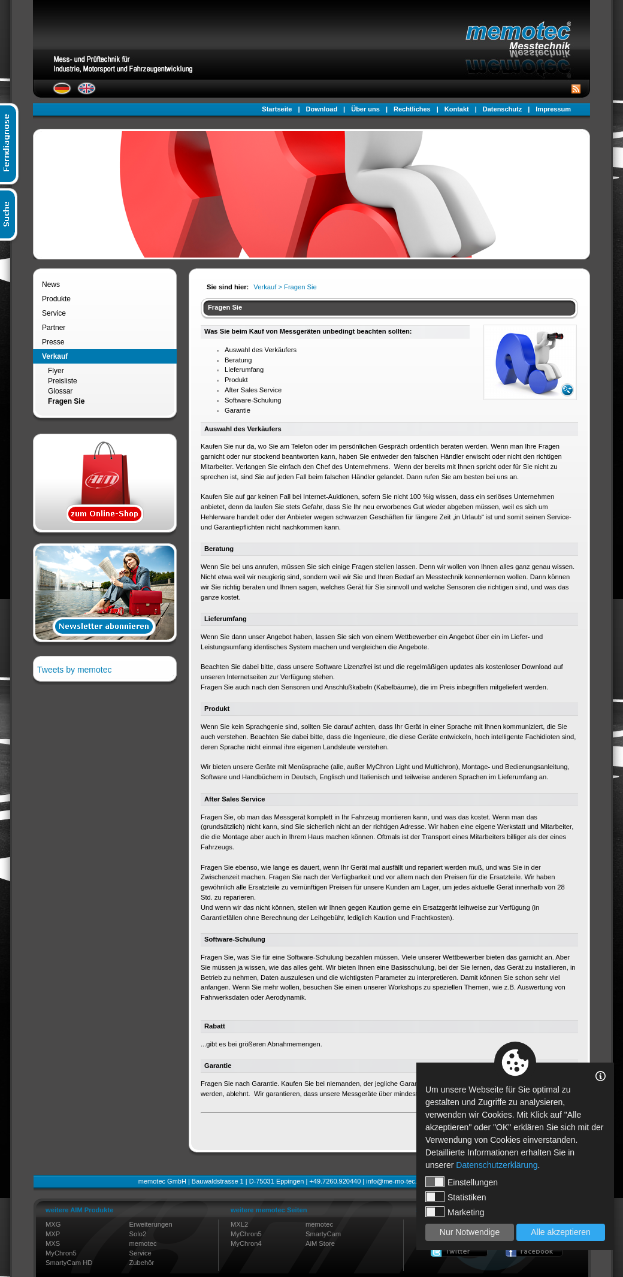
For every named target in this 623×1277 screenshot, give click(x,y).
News (51, 284)
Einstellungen (461, 1181)
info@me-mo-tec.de (395, 1181)
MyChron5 (61, 1253)
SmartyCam (323, 1233)
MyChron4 (246, 1243)
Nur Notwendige (470, 1232)
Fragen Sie (66, 401)
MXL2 (239, 1224)
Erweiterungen (151, 1224)
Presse (53, 342)
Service (54, 313)
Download (322, 109)
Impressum (553, 109)
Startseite (277, 109)
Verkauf (55, 356)
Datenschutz (502, 109)
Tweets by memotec (74, 669)
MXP (53, 1233)
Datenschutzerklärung (496, 1165)
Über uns (365, 109)
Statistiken (455, 1196)
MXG (53, 1224)
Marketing (454, 1211)
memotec (143, 1243)
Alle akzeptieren (561, 1232)
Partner (53, 327)
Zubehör (142, 1262)
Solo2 (138, 1233)
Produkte (56, 299)
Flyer (56, 371)
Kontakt (456, 109)
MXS (53, 1243)
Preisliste (62, 381)
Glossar (60, 391)
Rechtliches (412, 109)
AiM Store (320, 1243)
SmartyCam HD (69, 1262)
